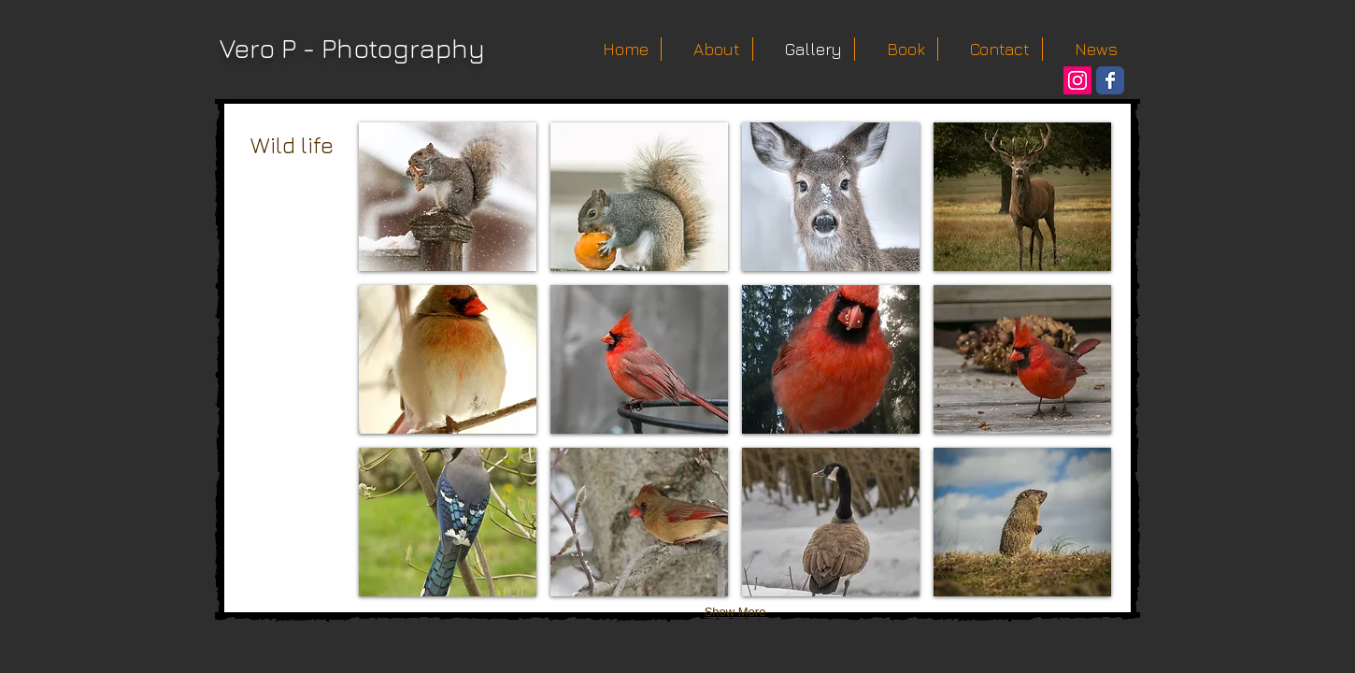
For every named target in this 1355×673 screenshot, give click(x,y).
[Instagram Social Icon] (1077, 80)
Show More (735, 612)
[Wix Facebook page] (1110, 80)
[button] (447, 196)
